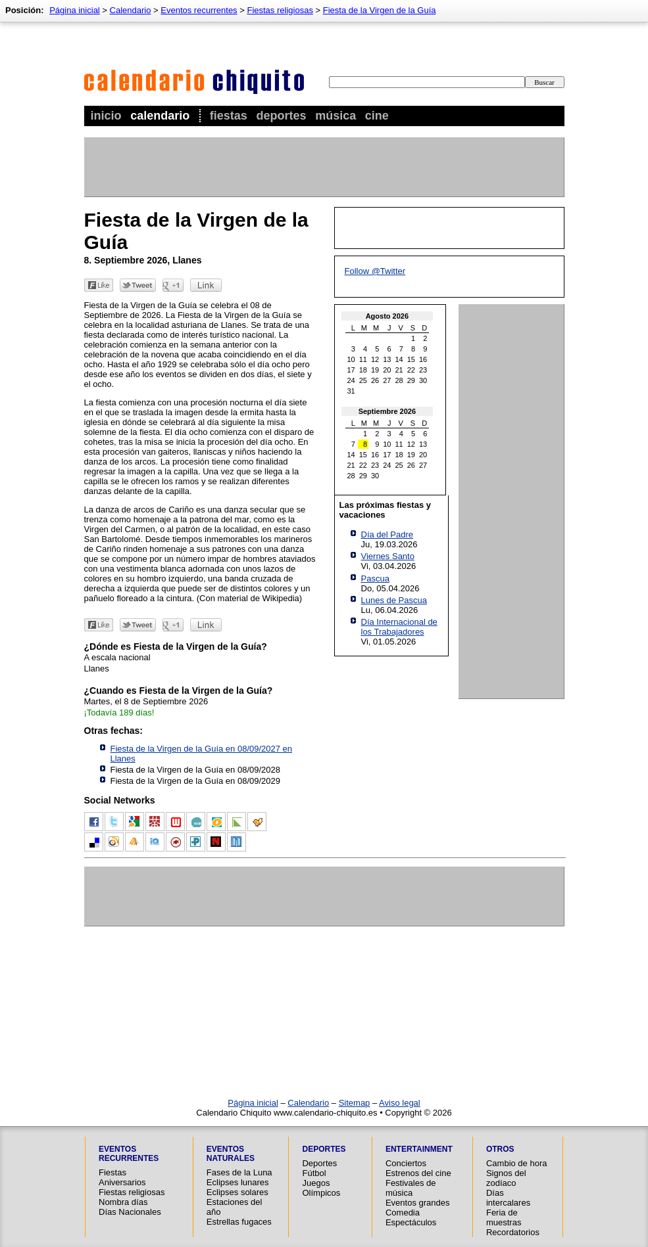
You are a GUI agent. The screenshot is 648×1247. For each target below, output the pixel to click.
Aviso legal (399, 1103)
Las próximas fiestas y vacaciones (385, 510)
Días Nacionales (130, 1212)
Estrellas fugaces (239, 1222)
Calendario (159, 115)
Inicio (106, 115)
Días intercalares (508, 1198)
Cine (377, 115)
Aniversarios (122, 1182)
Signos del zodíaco (506, 1178)
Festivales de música (411, 1188)
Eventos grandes (418, 1203)
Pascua (375, 578)
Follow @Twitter (375, 271)
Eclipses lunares (238, 1182)
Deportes (281, 115)
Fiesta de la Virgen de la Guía (379, 10)
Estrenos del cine (418, 1173)
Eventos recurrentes (199, 10)
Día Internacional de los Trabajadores (399, 627)
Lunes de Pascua (394, 600)
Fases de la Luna (239, 1172)
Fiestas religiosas (279, 10)
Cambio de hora (516, 1163)
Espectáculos (411, 1222)
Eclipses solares (237, 1192)
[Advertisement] (323, 166)
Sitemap (354, 1103)
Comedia (403, 1212)
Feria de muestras (503, 1217)
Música (335, 115)
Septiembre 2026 (387, 411)
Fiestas (228, 115)
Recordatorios (512, 1232)
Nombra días (123, 1202)
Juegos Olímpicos (321, 1188)
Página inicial (74, 10)
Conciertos (406, 1163)
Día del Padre (387, 534)
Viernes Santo (387, 556)
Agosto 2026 (387, 316)
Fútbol (314, 1173)
